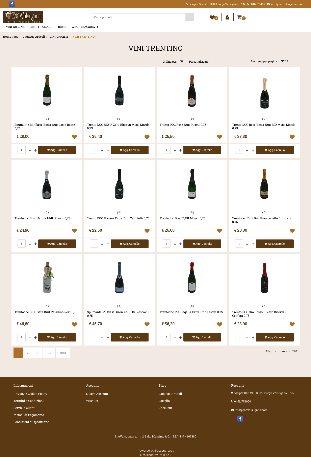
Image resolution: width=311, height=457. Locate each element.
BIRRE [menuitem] (62, 27)
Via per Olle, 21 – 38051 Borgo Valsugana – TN (264, 393)
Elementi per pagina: (264, 61)
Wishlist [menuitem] (92, 401)
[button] (189, 17)
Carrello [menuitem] (164, 401)
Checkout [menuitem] (165, 408)
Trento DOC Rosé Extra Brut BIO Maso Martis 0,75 (263, 126)
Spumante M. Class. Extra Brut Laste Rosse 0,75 (45, 126)
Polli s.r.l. (165, 455)
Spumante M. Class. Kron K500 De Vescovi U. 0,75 (119, 313)
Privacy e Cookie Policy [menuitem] (30, 394)
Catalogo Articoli (34, 36)
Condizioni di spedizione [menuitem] (31, 422)
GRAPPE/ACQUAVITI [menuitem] (86, 27)
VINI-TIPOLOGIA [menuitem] (41, 27)
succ (63, 353)
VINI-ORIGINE (58, 36)
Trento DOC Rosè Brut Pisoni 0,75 (183, 125)
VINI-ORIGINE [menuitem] (15, 27)
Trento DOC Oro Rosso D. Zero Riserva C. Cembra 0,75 (260, 313)
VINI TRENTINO (84, 36)
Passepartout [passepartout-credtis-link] (164, 450)
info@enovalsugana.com (251, 410)
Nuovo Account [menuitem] (97, 394)
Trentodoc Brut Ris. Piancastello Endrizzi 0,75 (261, 220)
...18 (49, 353)
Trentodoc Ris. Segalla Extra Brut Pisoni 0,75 (191, 312)
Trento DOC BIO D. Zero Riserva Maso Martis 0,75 (118, 126)
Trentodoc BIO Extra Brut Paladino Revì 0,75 (46, 312)
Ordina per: (170, 61)
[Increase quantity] (35, 150)
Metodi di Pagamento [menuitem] (29, 415)
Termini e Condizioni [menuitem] (29, 401)
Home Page (10, 36)
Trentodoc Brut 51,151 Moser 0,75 (182, 218)
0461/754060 (242, 401)
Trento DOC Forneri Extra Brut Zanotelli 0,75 (118, 218)
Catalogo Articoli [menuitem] (170, 394)
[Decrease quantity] (30, 150)
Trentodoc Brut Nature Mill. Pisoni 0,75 (42, 218)
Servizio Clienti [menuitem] (24, 408)
